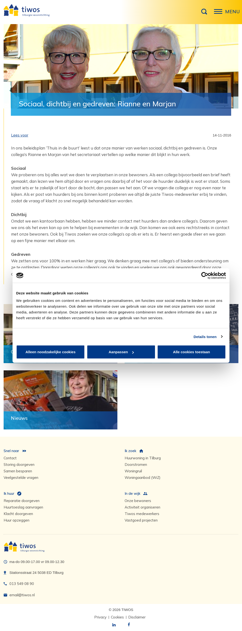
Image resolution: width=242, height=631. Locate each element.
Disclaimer (137, 617)
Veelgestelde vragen (21, 477)
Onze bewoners (138, 500)
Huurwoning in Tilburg (143, 458)
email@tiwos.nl (22, 595)
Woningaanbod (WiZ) (143, 477)
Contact (10, 458)
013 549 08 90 (21, 583)
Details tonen (205, 336)
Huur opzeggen (16, 520)
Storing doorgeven (19, 464)
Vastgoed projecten (141, 520)
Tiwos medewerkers (142, 513)
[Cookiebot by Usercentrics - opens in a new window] (205, 275)
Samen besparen (18, 471)
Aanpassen (121, 352)
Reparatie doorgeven (22, 500)
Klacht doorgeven (18, 513)
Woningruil (133, 471)
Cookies (117, 617)
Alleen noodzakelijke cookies (51, 352)
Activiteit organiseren (142, 507)
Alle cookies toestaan (191, 352)
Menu (219, 14)
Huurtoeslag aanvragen (23, 507)
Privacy (100, 617)
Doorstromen (136, 464)
